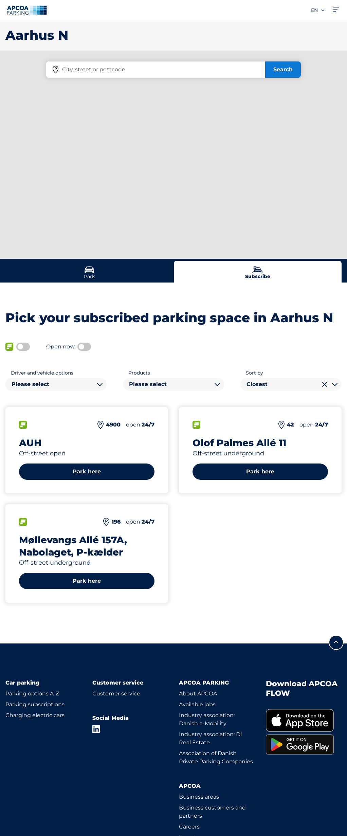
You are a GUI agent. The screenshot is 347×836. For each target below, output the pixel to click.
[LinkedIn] (96, 729)
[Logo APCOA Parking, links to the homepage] (27, 10)
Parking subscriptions (35, 704)
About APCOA (198, 693)
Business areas (199, 797)
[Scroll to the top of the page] (336, 642)
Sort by (254, 373)
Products (139, 373)
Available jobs (197, 704)
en (318, 10)
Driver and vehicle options (42, 373)
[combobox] (56, 384)
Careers (189, 826)
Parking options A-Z (32, 693)
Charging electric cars (35, 715)
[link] (304, 720)
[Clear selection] (325, 384)
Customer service (116, 693)
